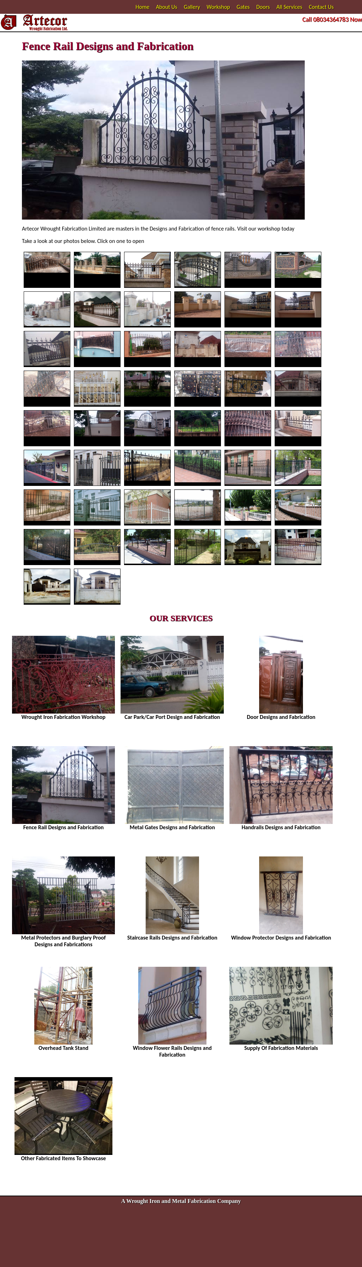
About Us (166, 7)
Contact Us (321, 7)
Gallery (192, 7)
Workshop (218, 7)
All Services (289, 7)
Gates (243, 7)
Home (143, 7)
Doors (263, 7)
